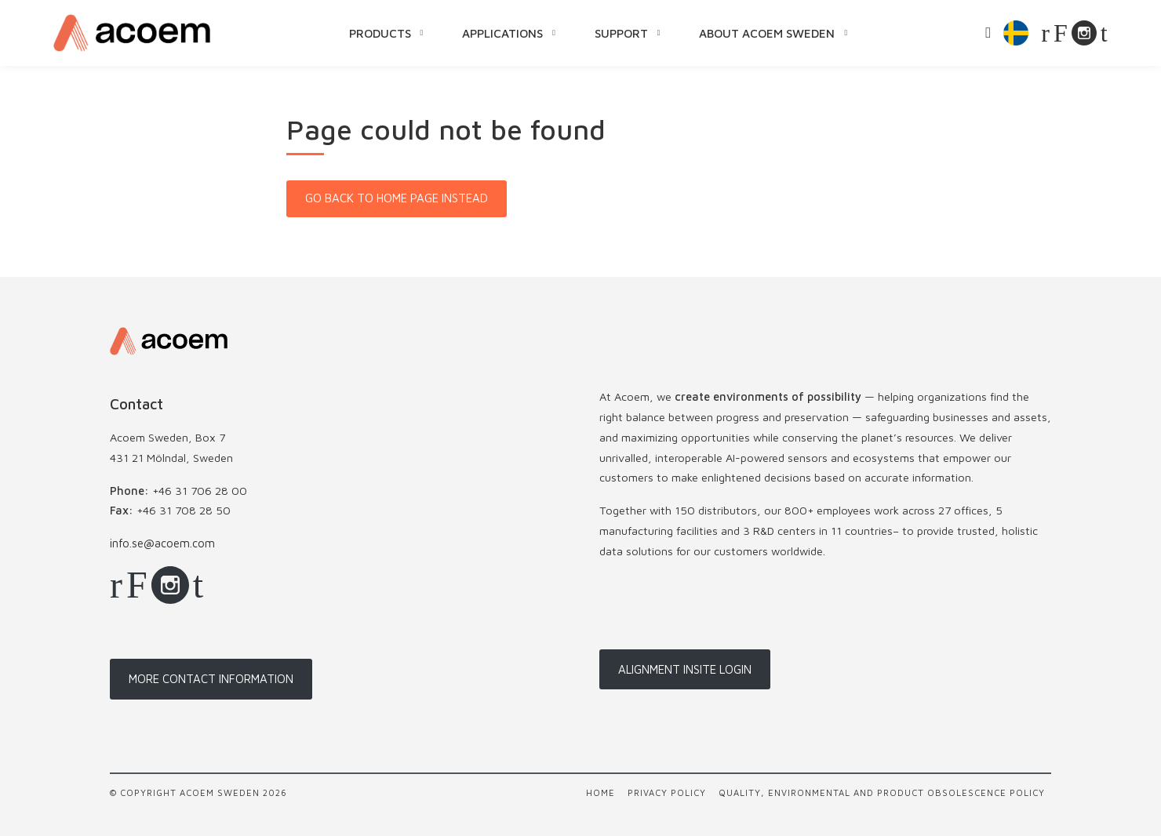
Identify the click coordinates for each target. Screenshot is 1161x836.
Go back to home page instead (396, 198)
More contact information (211, 678)
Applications (502, 33)
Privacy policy (667, 792)
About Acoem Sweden (767, 33)
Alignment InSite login (685, 669)
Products (380, 33)
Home (600, 792)
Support (621, 33)
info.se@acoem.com (162, 543)
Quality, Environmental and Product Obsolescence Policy (882, 792)
